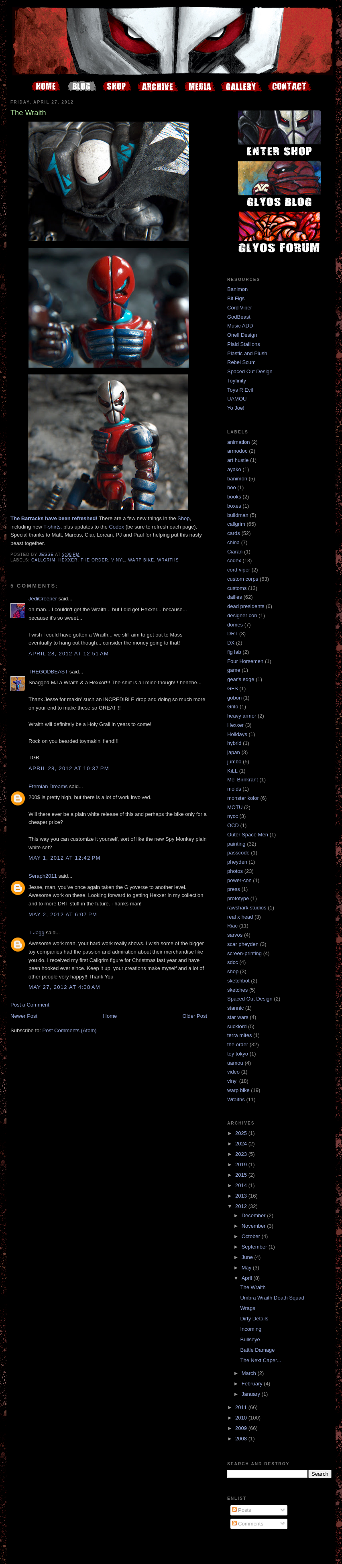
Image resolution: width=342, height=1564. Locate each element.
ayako (234, 469)
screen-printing (244, 953)
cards (233, 533)
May (247, 1268)
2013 (241, 1196)
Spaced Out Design (250, 371)
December (254, 1215)
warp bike (141, 560)
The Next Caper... (260, 1360)
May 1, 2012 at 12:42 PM (64, 858)
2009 (241, 1428)
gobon (234, 698)
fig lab (234, 652)
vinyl (118, 560)
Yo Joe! (235, 408)
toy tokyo (237, 1054)
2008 (241, 1439)
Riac (232, 926)
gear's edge (240, 679)
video (233, 1072)
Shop (183, 518)
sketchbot (238, 981)
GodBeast (238, 317)
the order (94, 560)
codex (234, 560)
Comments (247, 1524)
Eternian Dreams (48, 786)
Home (110, 1016)
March (250, 1373)
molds (234, 789)
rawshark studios (247, 908)
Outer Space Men (247, 835)
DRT (232, 633)
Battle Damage (257, 1350)
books (234, 497)
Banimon (237, 289)
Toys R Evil (240, 390)
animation (238, 442)
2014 (241, 1185)
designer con (242, 615)
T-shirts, (52, 527)
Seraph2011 (42, 876)
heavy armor (241, 716)
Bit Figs (235, 298)
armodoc (237, 451)
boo (231, 487)
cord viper (238, 570)
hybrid (234, 743)
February (253, 1384)
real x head (240, 917)
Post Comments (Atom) (70, 1030)
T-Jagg (36, 932)
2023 (241, 1154)
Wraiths (168, 560)
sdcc (232, 962)
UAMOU (236, 399)
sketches (237, 990)
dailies (234, 597)
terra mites (239, 1035)
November (254, 1226)
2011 (241, 1407)
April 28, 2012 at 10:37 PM (68, 768)
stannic (235, 1008)
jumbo (234, 762)
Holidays (237, 734)
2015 (241, 1175)
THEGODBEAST (48, 672)
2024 (241, 1144)
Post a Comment (29, 1005)
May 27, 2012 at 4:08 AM (64, 987)
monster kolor (243, 798)
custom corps (242, 579)
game (233, 670)
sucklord (236, 1026)
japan (233, 752)
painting (236, 844)
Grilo (232, 707)
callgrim (43, 560)
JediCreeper (42, 599)
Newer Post (23, 1016)
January (252, 1394)
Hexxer (68, 560)
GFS (232, 688)
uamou (235, 1063)
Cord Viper (239, 308)
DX (230, 643)
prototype (238, 898)
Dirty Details (254, 1319)
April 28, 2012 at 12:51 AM (68, 654)
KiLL (232, 771)
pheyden (237, 862)
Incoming (250, 1329)
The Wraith (252, 1287)
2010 (241, 1418)
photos (235, 871)
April (248, 1278)
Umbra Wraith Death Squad (272, 1298)
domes (235, 625)
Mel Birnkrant (242, 780)
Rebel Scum (241, 362)
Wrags (247, 1308)
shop (232, 971)
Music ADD (240, 326)
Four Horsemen (245, 661)
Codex (116, 527)
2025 (241, 1133)
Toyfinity (236, 381)
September (255, 1247)
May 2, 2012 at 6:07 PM (62, 914)
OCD (233, 825)
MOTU (234, 807)
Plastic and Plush (247, 353)
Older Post (195, 1016)
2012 (241, 1206)
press (233, 889)
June (248, 1257)
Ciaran (234, 552)
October (252, 1236)
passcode (238, 853)
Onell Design (242, 335)
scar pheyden (243, 944)
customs (236, 588)
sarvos (234, 935)
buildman (237, 515)
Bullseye (250, 1339)
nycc (232, 816)
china (233, 542)
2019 (241, 1164)
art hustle (237, 460)
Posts (241, 1510)
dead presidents (246, 606)
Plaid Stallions (243, 344)
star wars (237, 1017)
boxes (234, 506)
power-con (239, 880)
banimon (237, 479)
